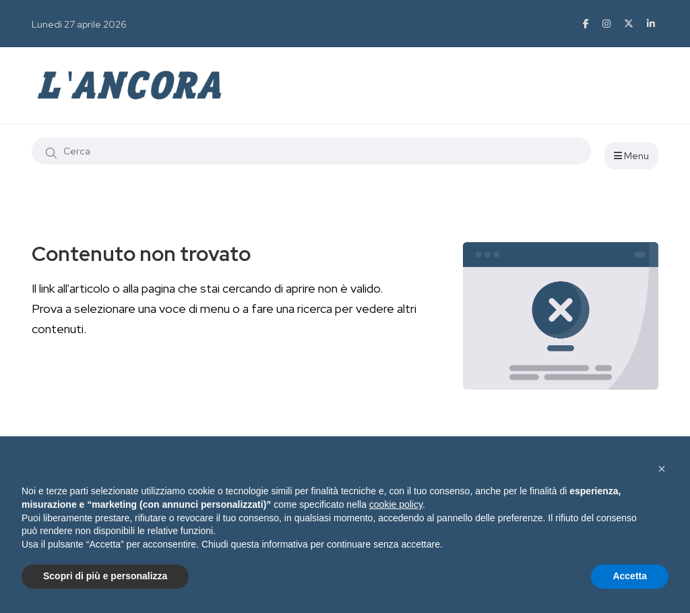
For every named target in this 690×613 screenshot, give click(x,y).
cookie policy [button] (395, 504)
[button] (661, 468)
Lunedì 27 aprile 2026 (79, 24)
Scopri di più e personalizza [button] (105, 576)
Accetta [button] (630, 576)
